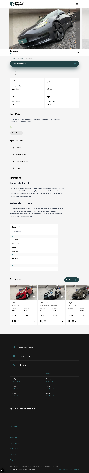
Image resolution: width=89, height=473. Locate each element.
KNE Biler (13, 58)
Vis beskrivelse (16, 133)
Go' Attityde (76, 469)
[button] (78, 28)
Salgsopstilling (16, 71)
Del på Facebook (17, 74)
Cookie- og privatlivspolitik (65, 469)
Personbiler (20, 58)
